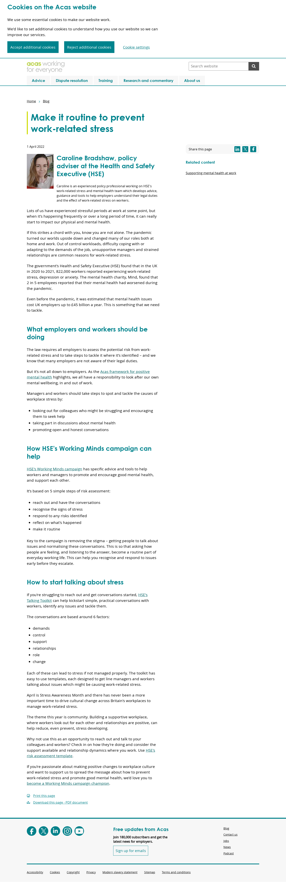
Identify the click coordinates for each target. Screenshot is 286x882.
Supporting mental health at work (211, 173)
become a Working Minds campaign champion (68, 783)
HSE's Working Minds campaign (54, 469)
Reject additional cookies (89, 47)
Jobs (226, 841)
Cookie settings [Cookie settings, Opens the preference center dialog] (136, 47)
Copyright (73, 872)
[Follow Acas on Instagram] (67, 831)
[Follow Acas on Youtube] (79, 831)
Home (31, 101)
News (227, 847)
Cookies (55, 872)
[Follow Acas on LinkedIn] (55, 831)
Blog (46, 101)
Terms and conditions (176, 872)
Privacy (91, 872)
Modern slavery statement (119, 872)
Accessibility (35, 872)
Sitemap (149, 872)
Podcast (228, 853)
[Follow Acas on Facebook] (31, 831)
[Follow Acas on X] (43, 831)
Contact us (230, 834)
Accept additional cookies (32, 47)
